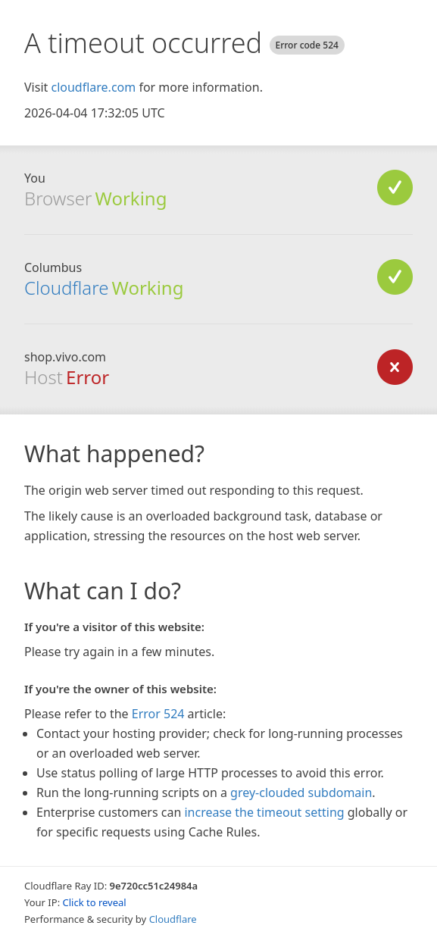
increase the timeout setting (264, 812)
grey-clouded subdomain (301, 792)
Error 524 (158, 713)
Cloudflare (66, 287)
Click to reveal (94, 902)
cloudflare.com (93, 87)
